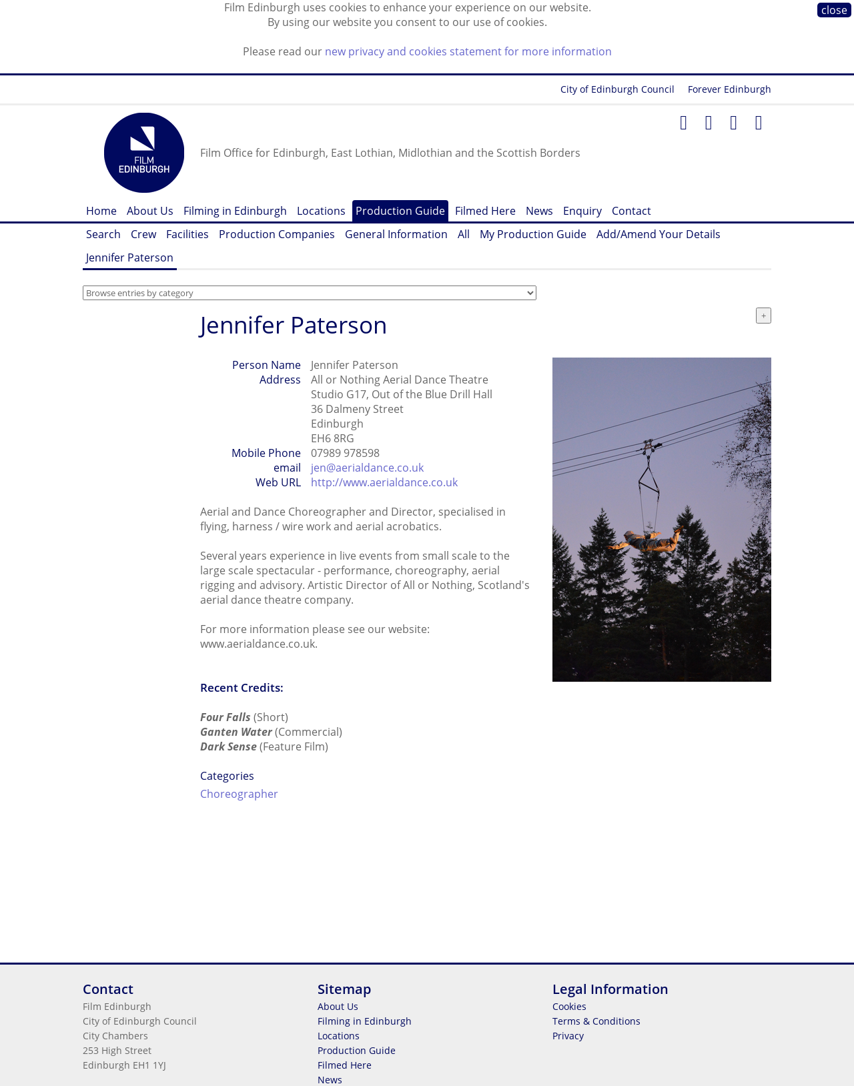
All (464, 234)
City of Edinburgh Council (617, 89)
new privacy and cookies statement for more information (468, 51)
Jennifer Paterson (129, 257)
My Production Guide (533, 234)
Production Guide (400, 210)
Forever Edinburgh (729, 89)
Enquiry (582, 210)
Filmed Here (485, 210)
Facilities (187, 234)
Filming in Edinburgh (235, 210)
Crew (143, 234)
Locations (321, 210)
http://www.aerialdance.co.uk (384, 482)
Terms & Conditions (596, 1021)
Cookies (569, 1006)
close (834, 10)
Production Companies (277, 234)
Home (101, 210)
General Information (396, 234)
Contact (631, 210)
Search (103, 234)
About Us (150, 210)
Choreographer (239, 793)
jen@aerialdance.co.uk (367, 467)
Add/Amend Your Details (658, 234)
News (539, 210)
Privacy (568, 1035)
